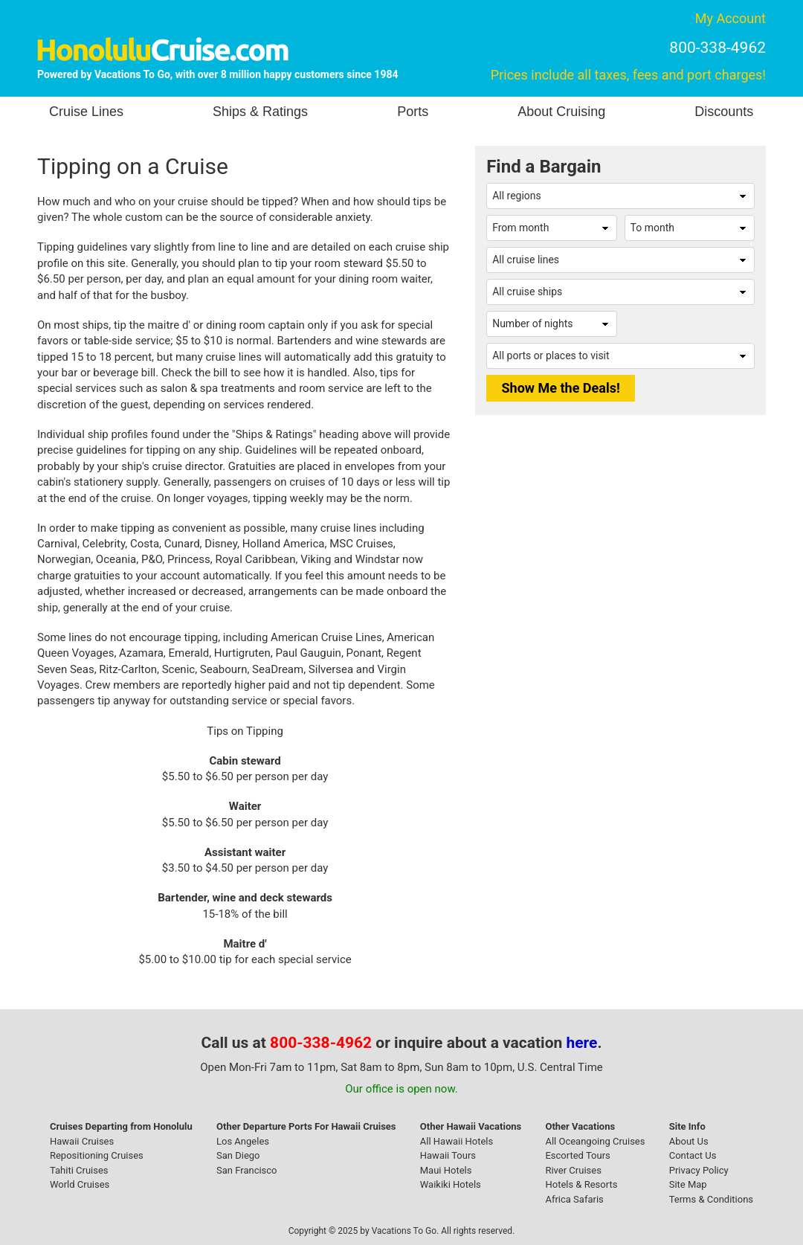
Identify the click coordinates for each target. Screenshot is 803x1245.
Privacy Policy (699, 1170)
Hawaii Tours (448, 1155)
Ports (412, 111)
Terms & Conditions (711, 1199)
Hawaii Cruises (82, 1141)
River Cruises (573, 1170)
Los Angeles (242, 1141)
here (582, 1043)
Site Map (688, 1184)
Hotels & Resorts (581, 1184)
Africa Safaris (574, 1199)
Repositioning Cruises (96, 1155)
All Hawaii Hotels (456, 1141)
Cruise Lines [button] (86, 111)
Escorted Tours (577, 1155)
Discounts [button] (723, 111)
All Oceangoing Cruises (595, 1141)
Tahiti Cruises (79, 1170)
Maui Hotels (446, 1170)
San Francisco (246, 1170)
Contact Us (693, 1155)
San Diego (238, 1155)
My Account (730, 18)
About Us (689, 1141)
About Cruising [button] (561, 111)
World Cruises (79, 1184)
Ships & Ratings (260, 111)
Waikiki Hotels (450, 1184)
